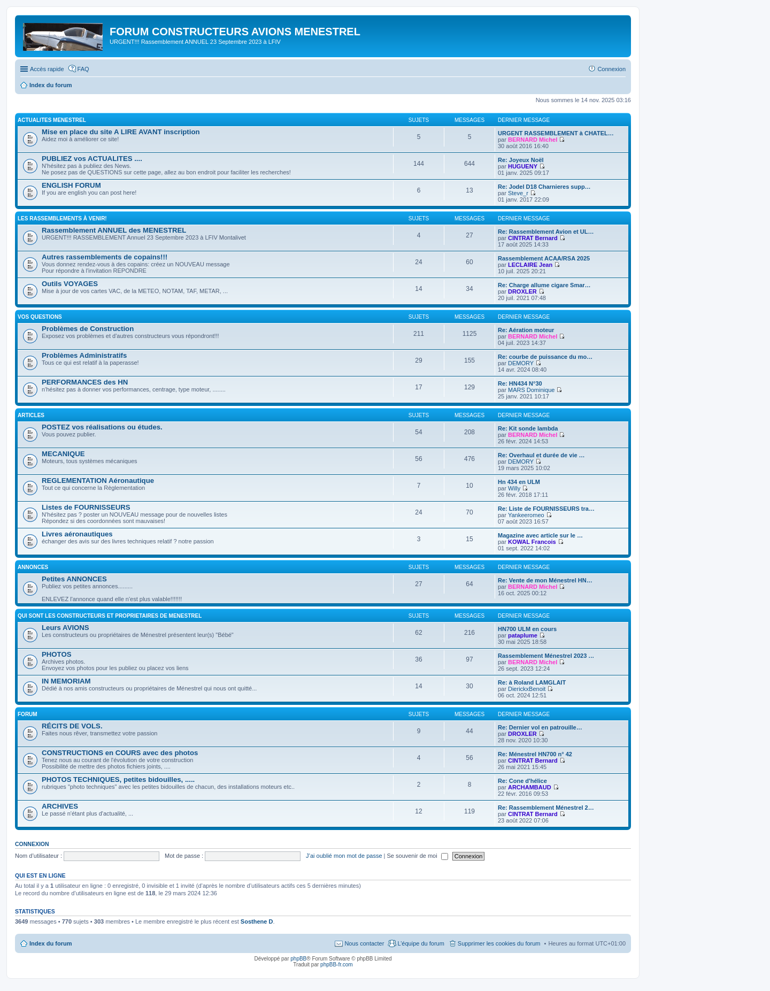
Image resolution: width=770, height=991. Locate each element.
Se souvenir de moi (417, 855)
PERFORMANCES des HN (85, 382)
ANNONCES (33, 567)
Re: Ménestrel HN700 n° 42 (535, 754)
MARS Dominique (531, 390)
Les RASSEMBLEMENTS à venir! (62, 218)
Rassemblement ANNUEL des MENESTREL (114, 230)
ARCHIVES (60, 806)
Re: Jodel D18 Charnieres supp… (544, 186)
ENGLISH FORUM (71, 185)
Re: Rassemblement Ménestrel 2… (546, 807)
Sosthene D (257, 921)
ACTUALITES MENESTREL (52, 120)
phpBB (298, 959)
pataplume (522, 635)
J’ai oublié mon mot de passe (344, 855)
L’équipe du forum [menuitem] (420, 943)
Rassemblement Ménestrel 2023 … (546, 655)
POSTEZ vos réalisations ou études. (102, 427)
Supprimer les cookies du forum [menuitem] (499, 943)
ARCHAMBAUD (529, 787)
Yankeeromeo (526, 515)
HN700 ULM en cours (527, 629)
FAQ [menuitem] (83, 69)
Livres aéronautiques (77, 534)
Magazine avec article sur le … (540, 535)
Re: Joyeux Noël (521, 160)
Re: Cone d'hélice (522, 781)
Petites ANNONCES (74, 579)
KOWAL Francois (532, 542)
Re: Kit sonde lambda (528, 428)
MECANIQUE (63, 454)
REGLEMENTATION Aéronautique (98, 481)
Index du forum (50, 943)
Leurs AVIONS (65, 628)
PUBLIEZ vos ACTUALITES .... (92, 159)
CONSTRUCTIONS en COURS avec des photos (120, 753)
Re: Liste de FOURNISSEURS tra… (546, 508)
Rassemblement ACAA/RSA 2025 (544, 258)
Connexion (32, 844)
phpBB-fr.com (336, 964)
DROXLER (522, 291)
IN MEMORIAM (66, 681)
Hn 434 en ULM (519, 482)
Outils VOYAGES (70, 284)
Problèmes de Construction (88, 329)
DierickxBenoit (526, 689)
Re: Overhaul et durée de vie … (541, 455)
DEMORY (521, 363)
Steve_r (518, 193)
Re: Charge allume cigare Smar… (544, 285)
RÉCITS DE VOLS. (72, 726)
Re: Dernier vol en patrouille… (540, 727)
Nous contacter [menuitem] (364, 943)
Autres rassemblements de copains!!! (104, 257)
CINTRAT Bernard (533, 238)
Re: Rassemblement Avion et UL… (546, 231)
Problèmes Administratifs (84, 355)
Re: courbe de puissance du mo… (545, 357)
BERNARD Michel (532, 139)
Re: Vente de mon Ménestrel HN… (545, 580)
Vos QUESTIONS (40, 317)
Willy (514, 488)
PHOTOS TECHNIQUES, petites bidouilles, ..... (118, 779)
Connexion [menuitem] (611, 69)
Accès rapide (47, 69)
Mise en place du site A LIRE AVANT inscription (121, 132)
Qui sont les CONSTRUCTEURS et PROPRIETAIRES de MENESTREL (110, 616)
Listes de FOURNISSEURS (86, 507)
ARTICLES (31, 415)
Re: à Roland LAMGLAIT (532, 682)
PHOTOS (56, 654)
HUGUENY (522, 166)
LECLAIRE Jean (530, 265)
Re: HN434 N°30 (520, 383)
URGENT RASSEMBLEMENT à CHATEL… (556, 133)
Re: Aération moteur (526, 330)
